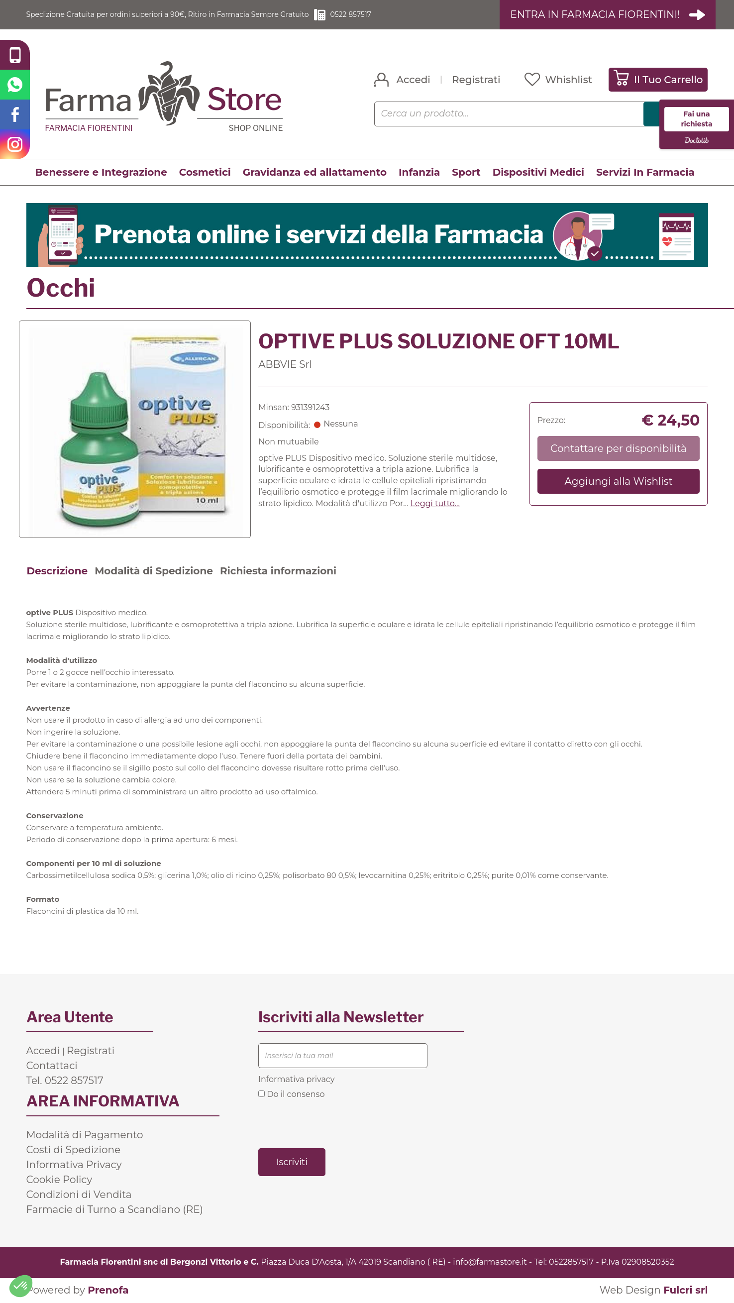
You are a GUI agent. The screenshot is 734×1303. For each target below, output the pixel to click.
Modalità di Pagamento (84, 1135)
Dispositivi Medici (538, 173)
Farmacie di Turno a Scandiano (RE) (115, 1210)
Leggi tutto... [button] (435, 504)
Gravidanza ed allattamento (315, 173)
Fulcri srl (685, 1291)
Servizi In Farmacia (645, 173)
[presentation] (334, 1123)
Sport (466, 173)
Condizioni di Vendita (79, 1195)
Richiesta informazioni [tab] (278, 571)
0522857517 (571, 1262)
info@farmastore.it (489, 1262)
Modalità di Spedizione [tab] (154, 571)
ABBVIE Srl (285, 365)
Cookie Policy (59, 1180)
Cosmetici (205, 173)
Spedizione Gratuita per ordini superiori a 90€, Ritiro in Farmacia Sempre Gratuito (188, 14)
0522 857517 (394, 14)
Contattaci (52, 1066)
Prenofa (108, 1291)
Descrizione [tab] (57, 571)
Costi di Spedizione (73, 1150)
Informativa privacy (296, 1080)
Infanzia (419, 173)
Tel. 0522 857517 (65, 1081)
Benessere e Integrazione (101, 173)
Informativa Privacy (74, 1165)
